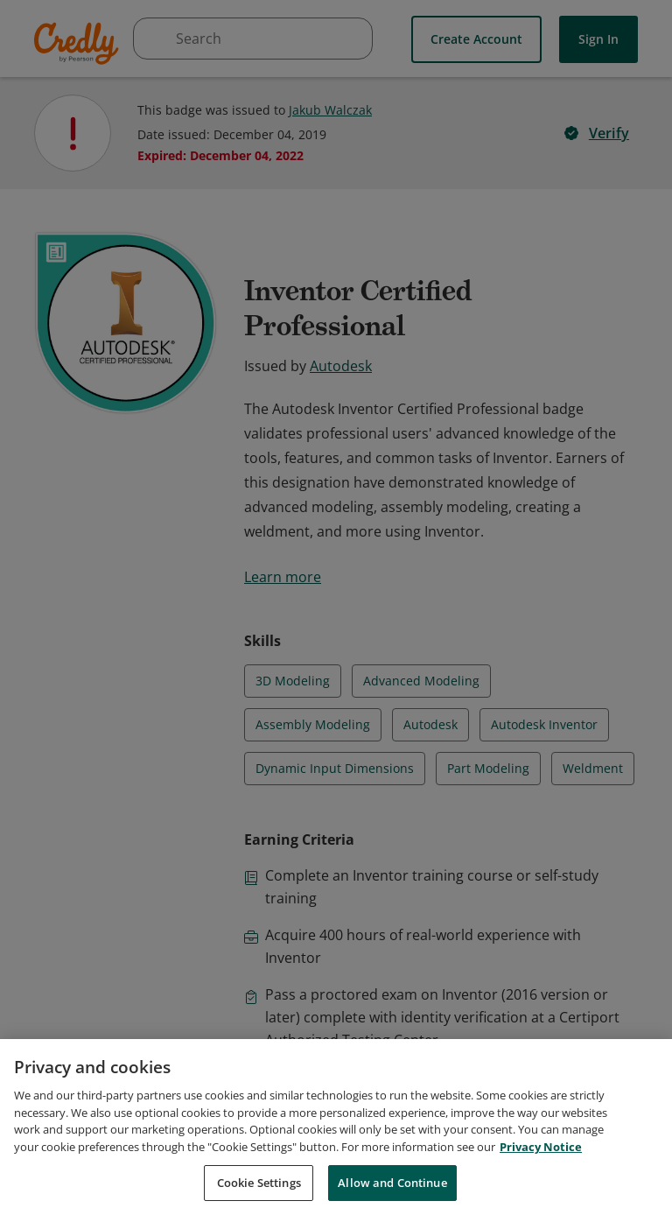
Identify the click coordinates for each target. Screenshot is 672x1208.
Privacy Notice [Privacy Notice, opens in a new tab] (541, 1162)
